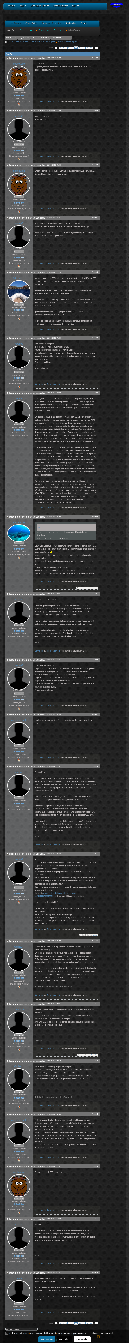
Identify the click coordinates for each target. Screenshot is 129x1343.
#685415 (95, 1114)
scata (19, 398)
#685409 (95, 714)
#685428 (95, 1272)
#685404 (95, 392)
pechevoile (19, 63)
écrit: (40, 527)
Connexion (39, 102)
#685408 (95, 659)
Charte (67, 37)
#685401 (95, 217)
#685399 (95, 110)
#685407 (95, 593)
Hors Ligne (19, 90)
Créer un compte (53, 102)
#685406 (95, 516)
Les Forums (11, 37)
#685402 (95, 272)
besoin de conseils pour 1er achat (71, 42)
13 (83, 48)
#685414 (95, 1060)
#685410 (95, 766)
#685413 (95, 1004)
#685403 (95, 338)
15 (91, 48)
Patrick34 (19, 1009)
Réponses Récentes (41, 37)
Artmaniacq (19, 278)
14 (87, 48)
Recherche (56, 37)
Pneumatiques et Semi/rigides (43, 42)
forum (11, 42)
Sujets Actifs (24, 37)
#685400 (95, 165)
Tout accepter (46, 1339)
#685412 (95, 941)
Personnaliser (82, 1339)
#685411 (95, 853)
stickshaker (19, 522)
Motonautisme (22, 42)
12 (80, 48)
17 (96, 48)
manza (19, 599)
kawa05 (19, 116)
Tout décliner (64, 1339)
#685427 (95, 1219)
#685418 (95, 1166)
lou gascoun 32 (19, 720)
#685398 (95, 58)
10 (72, 48)
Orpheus (19, 946)
